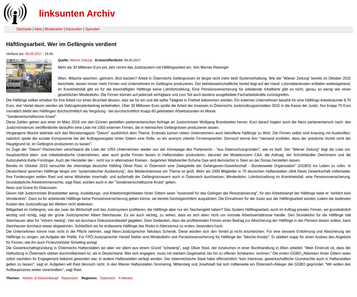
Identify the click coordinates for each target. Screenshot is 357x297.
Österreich (107, 278)
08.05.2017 (33, 54)
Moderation (54, 29)
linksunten (74, 29)
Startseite (24, 29)
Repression (69, 278)
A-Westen (125, 278)
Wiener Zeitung (81, 60)
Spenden (92, 29)
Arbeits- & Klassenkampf (40, 278)
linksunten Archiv (77, 13)
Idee (38, 29)
